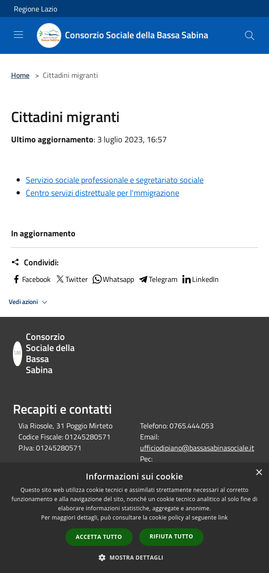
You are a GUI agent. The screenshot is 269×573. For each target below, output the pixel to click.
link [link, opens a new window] (223, 517)
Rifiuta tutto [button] (171, 536)
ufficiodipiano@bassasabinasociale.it (197, 447)
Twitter (71, 279)
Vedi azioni (29, 302)
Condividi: (34, 262)
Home (20, 75)
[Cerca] (249, 35)
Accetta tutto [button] (99, 537)
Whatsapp (113, 279)
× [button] (258, 472)
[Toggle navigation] (18, 34)
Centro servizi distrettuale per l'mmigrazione (102, 193)
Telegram (157, 279)
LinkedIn (200, 279)
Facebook (31, 279)
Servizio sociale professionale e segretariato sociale (115, 180)
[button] (134, 557)
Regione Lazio (35, 8)
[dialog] (134, 518)
